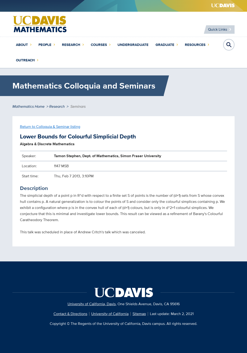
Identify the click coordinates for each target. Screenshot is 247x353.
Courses (99, 44)
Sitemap (139, 313)
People (44, 44)
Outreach (25, 60)
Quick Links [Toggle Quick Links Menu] (217, 29)
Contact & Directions (70, 313)
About (22, 44)
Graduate (165, 44)
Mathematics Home (28, 106)
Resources (195, 44)
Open (229, 45)
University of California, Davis (92, 304)
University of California (110, 313)
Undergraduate (133, 44)
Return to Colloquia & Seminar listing (50, 126)
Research (71, 44)
